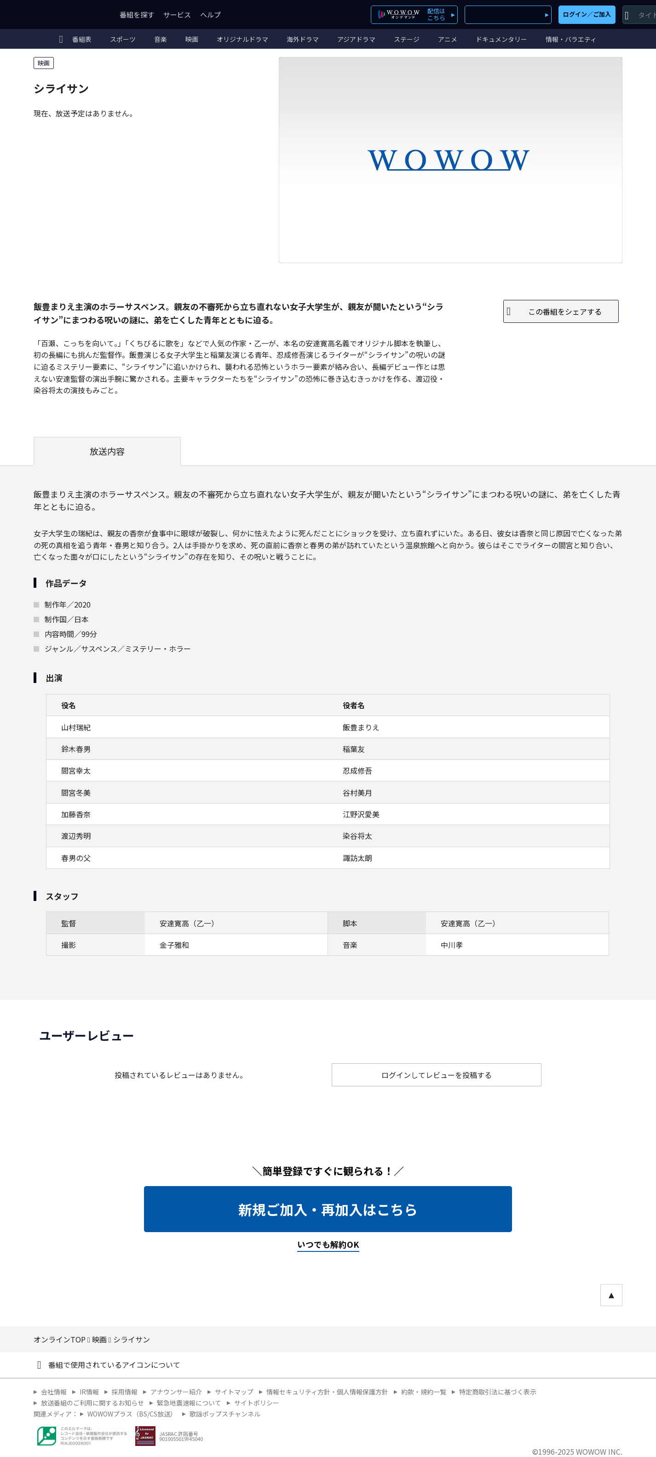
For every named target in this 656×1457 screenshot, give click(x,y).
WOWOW (67, 14)
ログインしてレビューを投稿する (436, 1074)
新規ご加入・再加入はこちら (328, 1209)
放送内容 (107, 451)
